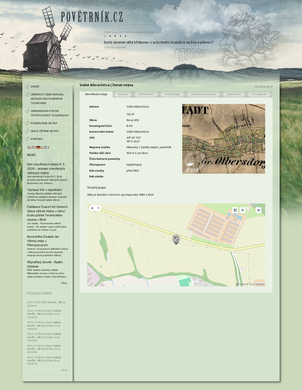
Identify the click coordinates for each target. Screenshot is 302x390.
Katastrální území (101, 132)
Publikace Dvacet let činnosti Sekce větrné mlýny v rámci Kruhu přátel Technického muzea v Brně (47, 213)
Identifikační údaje (96, 94)
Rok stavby (96, 170)
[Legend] (258, 210)
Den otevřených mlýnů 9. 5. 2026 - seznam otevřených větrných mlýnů (46, 169)
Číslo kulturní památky (104, 159)
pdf (270, 86)
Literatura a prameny (203, 94)
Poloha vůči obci (100, 153)
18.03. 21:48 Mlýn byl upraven (46, 304)
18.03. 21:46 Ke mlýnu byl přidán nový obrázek (44, 314)
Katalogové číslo (100, 126)
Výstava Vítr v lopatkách (44, 190)
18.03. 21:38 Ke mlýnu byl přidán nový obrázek (44, 337)
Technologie (172, 94)
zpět (257, 86)
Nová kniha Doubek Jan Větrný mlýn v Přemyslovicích (43, 241)
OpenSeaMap (256, 284)
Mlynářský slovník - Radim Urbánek (45, 264)
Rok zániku (96, 176)
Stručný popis (96, 187)
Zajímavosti (234, 94)
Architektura (146, 94)
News (31, 155)
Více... (64, 283)
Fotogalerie (259, 94)
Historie (123, 94)
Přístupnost (97, 164)
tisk (264, 86)
